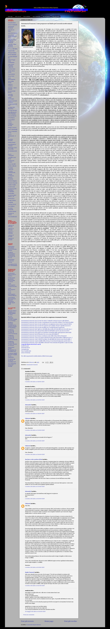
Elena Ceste (11, 76)
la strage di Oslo (12, 110)
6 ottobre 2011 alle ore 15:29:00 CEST (35, 430)
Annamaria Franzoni (31, 364)
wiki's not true (18, 16)
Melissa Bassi (11, 142)
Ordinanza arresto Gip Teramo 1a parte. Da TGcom (12, 343)
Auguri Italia (11, 50)
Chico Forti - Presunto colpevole (11, 66)
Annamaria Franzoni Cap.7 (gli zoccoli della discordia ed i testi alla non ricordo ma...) (46, 329)
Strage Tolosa (12, 200)
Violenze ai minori (11, 214)
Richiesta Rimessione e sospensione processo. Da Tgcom (11, 255)
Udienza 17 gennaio (11, 239)
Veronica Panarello (10, 208)
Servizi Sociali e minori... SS (12, 196)
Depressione (11, 74)
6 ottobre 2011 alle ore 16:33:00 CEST (34, 567)
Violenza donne (12, 211)
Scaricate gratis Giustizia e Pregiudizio (12, 190)
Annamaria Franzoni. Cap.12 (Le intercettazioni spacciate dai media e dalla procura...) (46, 337)
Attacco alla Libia (12, 48)
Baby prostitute (12, 52)
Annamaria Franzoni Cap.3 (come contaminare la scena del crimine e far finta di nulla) (47, 322)
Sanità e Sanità (12, 184)
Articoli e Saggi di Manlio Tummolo (12, 46)
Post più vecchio (70, 621)
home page (10, 16)
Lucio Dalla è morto (11, 120)
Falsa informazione (11, 78)
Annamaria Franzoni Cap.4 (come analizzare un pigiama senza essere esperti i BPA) (46, 324)
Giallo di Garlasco (10, 85)
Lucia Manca (11, 117)
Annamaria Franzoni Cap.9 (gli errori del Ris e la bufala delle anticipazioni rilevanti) (46, 332)
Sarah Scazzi (25, 346)
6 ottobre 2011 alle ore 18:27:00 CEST (35, 585)
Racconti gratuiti (46, 16)
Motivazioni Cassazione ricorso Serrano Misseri (12, 248)
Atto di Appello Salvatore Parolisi (12, 365)
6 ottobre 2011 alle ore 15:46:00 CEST (35, 454)
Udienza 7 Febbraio (10, 232)
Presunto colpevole (10, 168)
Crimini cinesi (11, 69)
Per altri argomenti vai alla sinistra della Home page (36, 356)
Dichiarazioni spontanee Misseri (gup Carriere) (11, 279)
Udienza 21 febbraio (11, 226)
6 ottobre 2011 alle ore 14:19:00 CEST (34, 381)
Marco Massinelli (12, 129)
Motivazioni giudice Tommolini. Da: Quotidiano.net (12, 349)
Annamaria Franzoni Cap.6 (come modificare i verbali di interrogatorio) (42, 327)
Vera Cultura (11, 206)
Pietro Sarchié (12, 164)
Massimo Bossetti (10, 140)
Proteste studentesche (11, 171)
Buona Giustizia (12, 54)
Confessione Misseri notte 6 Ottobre (12, 274)
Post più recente (27, 621)
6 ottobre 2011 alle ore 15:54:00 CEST (35, 486)
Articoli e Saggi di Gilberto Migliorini (12, 41)
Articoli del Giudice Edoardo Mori (12, 36)
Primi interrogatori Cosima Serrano (12, 285)
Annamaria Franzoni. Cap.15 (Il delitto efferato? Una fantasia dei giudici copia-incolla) (47, 342)
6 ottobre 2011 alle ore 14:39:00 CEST (35, 400)
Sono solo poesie (55, 16)
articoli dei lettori (12, 33)
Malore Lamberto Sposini (10, 124)
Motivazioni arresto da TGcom (11, 261)
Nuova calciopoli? (11, 155)
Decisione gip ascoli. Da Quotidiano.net (12, 360)
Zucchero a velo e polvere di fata (33, 459)
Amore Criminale (12, 24)
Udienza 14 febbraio (11, 229)
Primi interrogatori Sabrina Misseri (12, 294)
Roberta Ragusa (12, 181)
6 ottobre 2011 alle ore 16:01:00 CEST (35, 498)
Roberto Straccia (12, 183)
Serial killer (11, 193)
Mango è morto (12, 127)
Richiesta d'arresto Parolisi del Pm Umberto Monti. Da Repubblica (12, 325)
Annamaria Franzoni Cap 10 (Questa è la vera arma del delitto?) (40, 334)
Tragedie (10, 202)
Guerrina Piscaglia (10, 95)
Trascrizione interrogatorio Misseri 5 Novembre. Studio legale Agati (12, 301)
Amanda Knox (25, 347)
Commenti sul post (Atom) (33, 624)
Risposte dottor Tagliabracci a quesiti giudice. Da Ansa (12, 312)
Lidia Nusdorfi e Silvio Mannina (12, 113)
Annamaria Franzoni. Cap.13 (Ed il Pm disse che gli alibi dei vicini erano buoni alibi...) (46, 339)
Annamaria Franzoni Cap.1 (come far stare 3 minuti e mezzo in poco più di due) (45, 320)
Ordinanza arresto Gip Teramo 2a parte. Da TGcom (12, 337)
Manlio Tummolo (29, 572)
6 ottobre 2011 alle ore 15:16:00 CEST (34, 413)
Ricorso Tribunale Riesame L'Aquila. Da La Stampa (12, 318)
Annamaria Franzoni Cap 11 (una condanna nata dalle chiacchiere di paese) (44, 336)
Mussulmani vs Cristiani (12, 145)
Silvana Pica (11, 198)
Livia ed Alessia (12, 115)
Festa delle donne (11, 82)
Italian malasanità (11, 98)
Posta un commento (28, 614)
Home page (49, 621)
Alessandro (28, 404)
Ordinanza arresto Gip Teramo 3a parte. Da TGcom (12, 331)
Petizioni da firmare (11, 161)
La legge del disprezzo (11, 108)
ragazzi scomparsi (11, 175)
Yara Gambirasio (12, 216)
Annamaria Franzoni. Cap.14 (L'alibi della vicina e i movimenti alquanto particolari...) (46, 341)
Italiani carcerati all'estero (12, 101)
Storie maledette (26, 16)
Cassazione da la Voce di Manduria (12, 265)
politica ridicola (12, 166)
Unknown (27, 418)
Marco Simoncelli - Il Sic (12, 136)
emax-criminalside (36, 16)
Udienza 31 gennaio (11, 236)
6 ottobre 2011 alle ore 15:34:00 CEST (35, 440)
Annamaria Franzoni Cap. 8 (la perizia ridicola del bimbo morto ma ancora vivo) (45, 331)
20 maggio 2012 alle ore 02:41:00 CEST (35, 611)
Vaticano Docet (12, 204)
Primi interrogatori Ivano (11, 289)
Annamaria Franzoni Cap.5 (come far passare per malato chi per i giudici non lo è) (46, 325)
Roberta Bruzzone (10, 178)
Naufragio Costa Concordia (12, 148)
